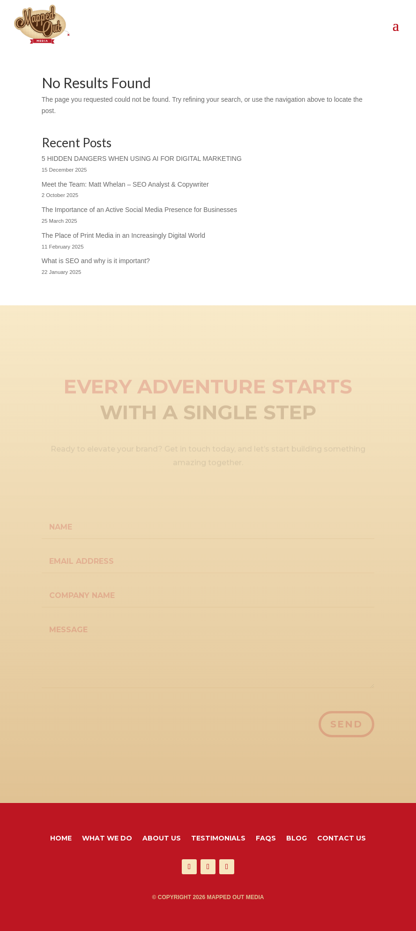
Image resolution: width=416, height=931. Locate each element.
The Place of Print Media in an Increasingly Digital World (123, 235)
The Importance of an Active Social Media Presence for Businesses (139, 209)
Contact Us (341, 838)
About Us (161, 838)
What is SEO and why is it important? (96, 261)
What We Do (107, 838)
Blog (296, 838)
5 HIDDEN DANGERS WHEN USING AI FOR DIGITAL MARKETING (142, 158)
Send (346, 724)
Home (61, 838)
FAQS (266, 838)
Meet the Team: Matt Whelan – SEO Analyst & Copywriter (125, 184)
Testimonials (218, 838)
